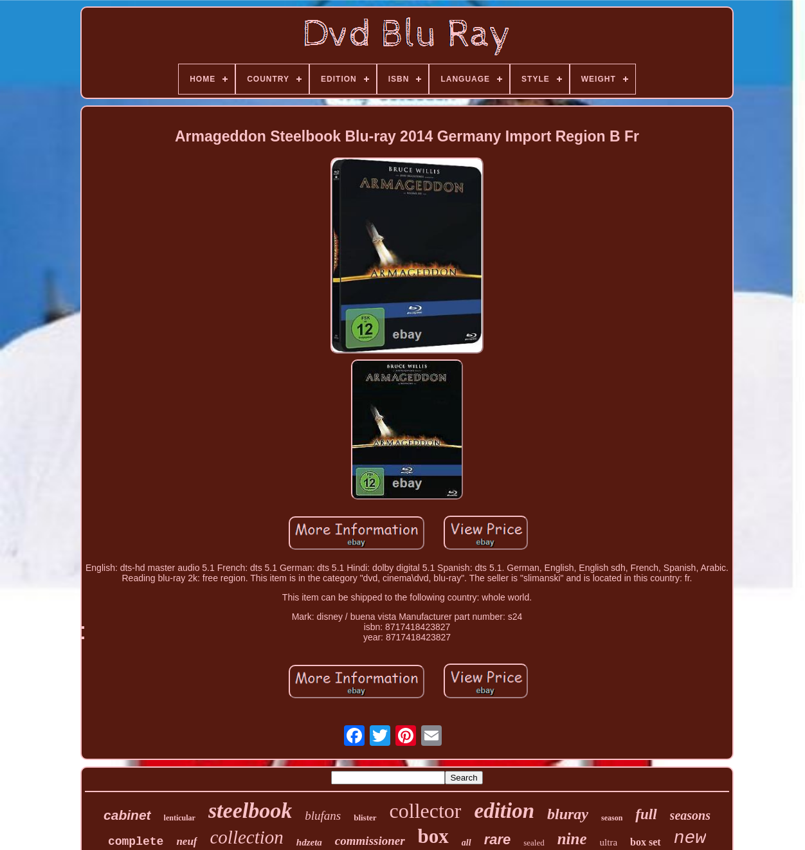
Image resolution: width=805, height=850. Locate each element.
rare (497, 839)
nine (572, 838)
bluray (567, 814)
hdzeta (309, 842)
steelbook (250, 810)
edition (504, 810)
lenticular (179, 817)
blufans (323, 815)
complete (135, 841)
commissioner (370, 840)
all (466, 842)
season (611, 817)
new (690, 838)
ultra (609, 842)
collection (247, 837)
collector (426, 810)
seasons (690, 815)
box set (645, 841)
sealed (533, 842)
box (433, 836)
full (645, 814)
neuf (186, 841)
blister (365, 817)
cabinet (127, 815)
